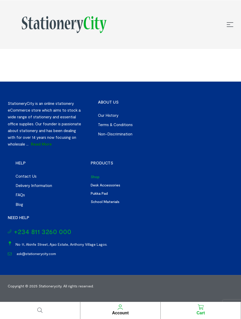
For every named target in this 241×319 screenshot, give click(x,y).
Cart (200, 313)
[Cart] (200, 307)
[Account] (120, 307)
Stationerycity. (50, 286)
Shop (95, 177)
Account (120, 313)
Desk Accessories (105, 185)
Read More (41, 144)
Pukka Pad (99, 193)
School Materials (105, 201)
